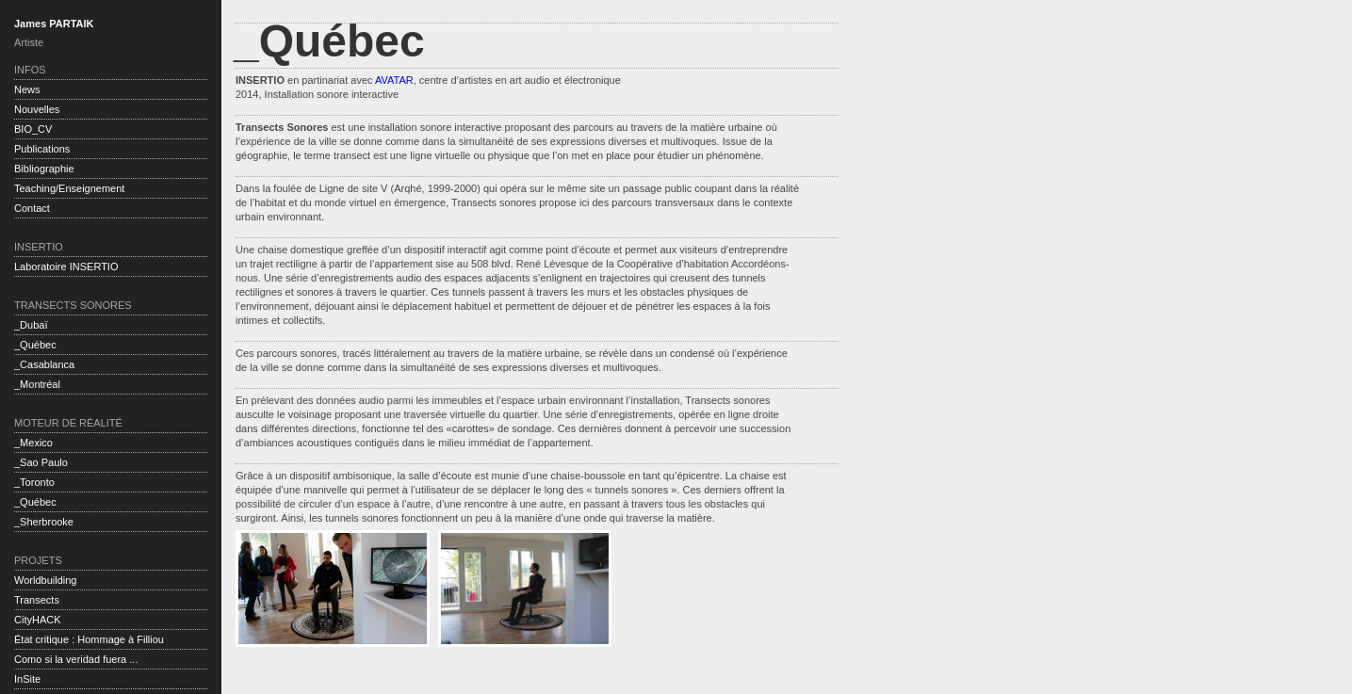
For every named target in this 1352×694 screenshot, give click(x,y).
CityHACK (37, 619)
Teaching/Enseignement (69, 188)
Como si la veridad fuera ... (76, 659)
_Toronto (34, 482)
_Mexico (33, 442)
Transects (36, 599)
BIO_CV (33, 129)
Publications (42, 148)
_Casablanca (44, 364)
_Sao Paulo (41, 462)
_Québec (35, 344)
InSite (27, 679)
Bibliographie (44, 168)
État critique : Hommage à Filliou (89, 639)
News (27, 89)
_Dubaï (30, 325)
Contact (32, 208)
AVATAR (394, 80)
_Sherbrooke (43, 521)
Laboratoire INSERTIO (66, 266)
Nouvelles (36, 109)
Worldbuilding (45, 580)
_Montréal (37, 384)
